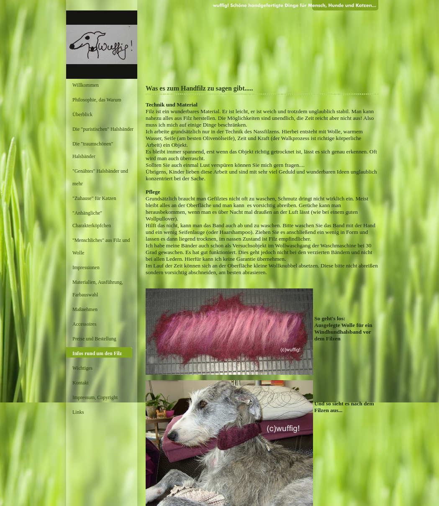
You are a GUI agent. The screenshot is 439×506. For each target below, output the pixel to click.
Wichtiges (82, 368)
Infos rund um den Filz (97, 353)
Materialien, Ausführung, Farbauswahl (97, 288)
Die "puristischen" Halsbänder (102, 129)
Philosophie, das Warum (96, 100)
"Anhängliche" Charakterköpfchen (91, 219)
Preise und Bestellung (94, 339)
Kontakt (80, 383)
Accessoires (84, 324)
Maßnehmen (85, 309)
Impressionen (86, 267)
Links (78, 412)
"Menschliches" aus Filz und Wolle (101, 246)
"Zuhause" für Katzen (94, 198)
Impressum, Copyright (95, 397)
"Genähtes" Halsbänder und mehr (100, 177)
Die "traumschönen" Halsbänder (92, 150)
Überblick (82, 114)
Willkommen (85, 85)
